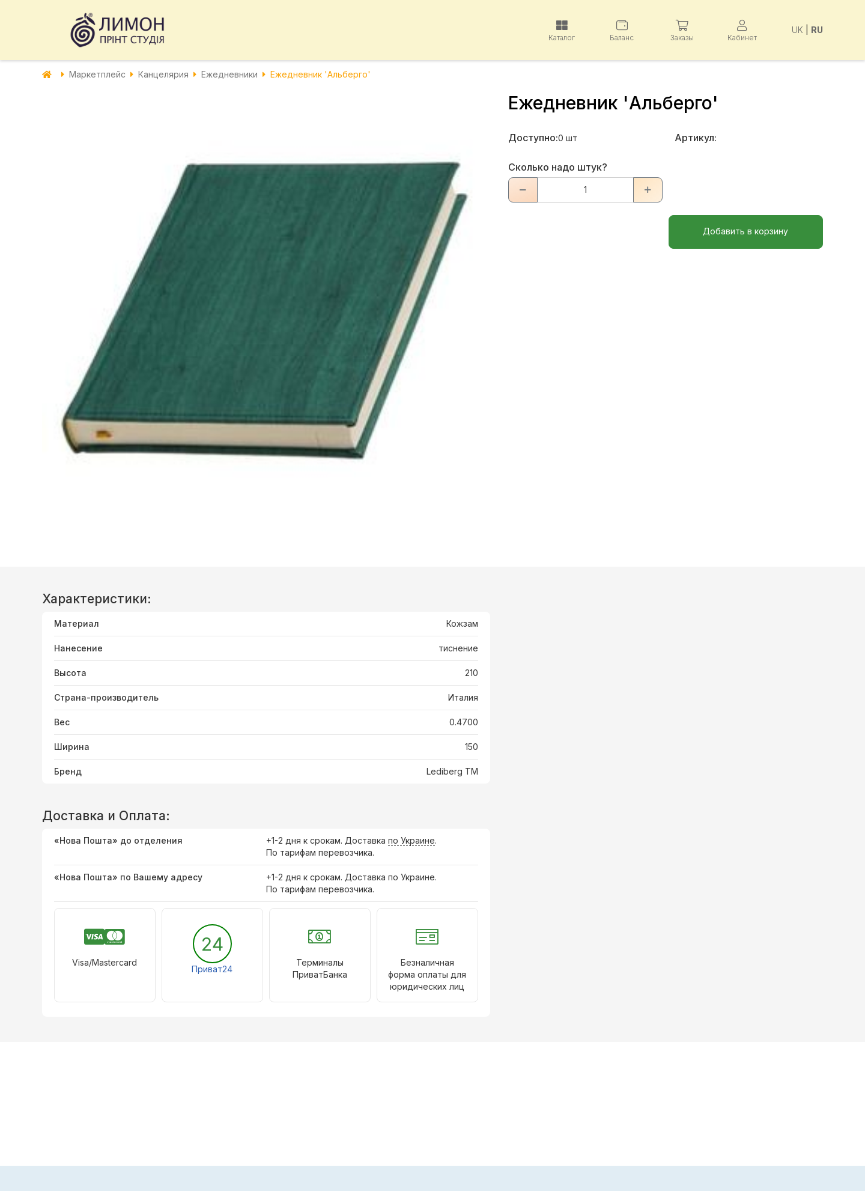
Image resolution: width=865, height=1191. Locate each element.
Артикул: (696, 138)
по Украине (411, 840)
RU (817, 30)
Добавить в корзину (745, 231)
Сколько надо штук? (557, 167)
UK (797, 30)
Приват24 (212, 969)
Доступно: (533, 138)
